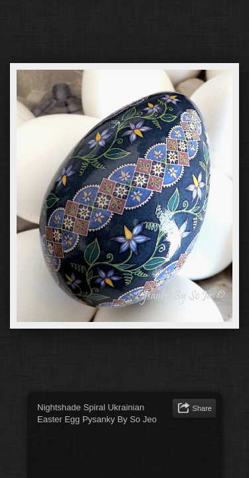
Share (202, 408)
